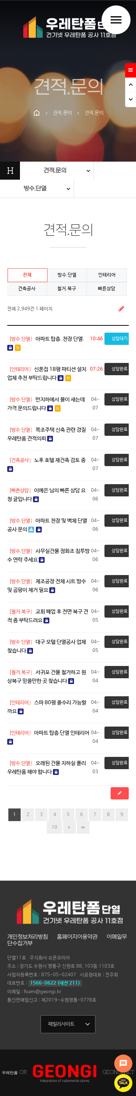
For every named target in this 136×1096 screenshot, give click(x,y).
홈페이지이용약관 (77, 937)
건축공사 (27, 288)
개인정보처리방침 (27, 937)
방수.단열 (67, 275)
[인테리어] (20, 369)
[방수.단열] (21, 339)
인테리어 (107, 275)
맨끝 (83, 827)
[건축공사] (20, 460)
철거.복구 (66, 288)
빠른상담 (106, 288)
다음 (69, 827)
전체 (27, 275)
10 (54, 827)
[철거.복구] (21, 612)
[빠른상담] (20, 491)
